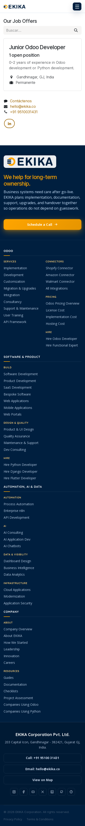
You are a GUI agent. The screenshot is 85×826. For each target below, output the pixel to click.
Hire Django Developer (20, 471)
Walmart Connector (60, 281)
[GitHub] (62, 792)
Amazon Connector (60, 275)
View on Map (42, 780)
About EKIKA (13, 636)
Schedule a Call (42, 224)
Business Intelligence (19, 568)
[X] (42, 792)
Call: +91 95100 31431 (42, 758)
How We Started (16, 642)
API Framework (15, 322)
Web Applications (16, 401)
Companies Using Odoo (21, 704)
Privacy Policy (13, 819)
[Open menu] (77, 6)
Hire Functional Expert (62, 345)
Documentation (15, 684)
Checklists (11, 691)
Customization (14, 281)
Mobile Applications (18, 407)
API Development (16, 517)
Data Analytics (14, 574)
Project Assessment (18, 698)
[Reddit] (71, 792)
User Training (13, 315)
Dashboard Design (17, 561)
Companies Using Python (22, 711)
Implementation (15, 268)
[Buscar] (76, 30)
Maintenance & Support (21, 443)
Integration (12, 295)
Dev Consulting (15, 449)
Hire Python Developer (20, 464)
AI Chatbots (12, 546)
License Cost (55, 310)
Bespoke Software (17, 394)
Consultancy (13, 302)
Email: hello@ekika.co (42, 769)
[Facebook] (23, 792)
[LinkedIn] (9, 123)
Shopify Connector (59, 268)
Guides (9, 677)
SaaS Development (18, 387)
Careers (9, 662)
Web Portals (13, 414)
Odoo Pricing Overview (62, 303)
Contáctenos (21, 101)
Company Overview (18, 629)
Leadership (12, 649)
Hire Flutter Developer (20, 478)
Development (14, 275)
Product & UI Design (19, 429)
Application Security (18, 603)
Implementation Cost (61, 317)
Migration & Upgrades (20, 288)
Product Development (20, 381)
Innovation (11, 656)
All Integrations (57, 288)
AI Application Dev (17, 539)
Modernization (14, 596)
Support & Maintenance (21, 308)
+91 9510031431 (24, 112)
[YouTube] (33, 792)
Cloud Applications (17, 589)
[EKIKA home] (42, 6)
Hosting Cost (55, 323)
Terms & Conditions (40, 819)
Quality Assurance (17, 436)
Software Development (21, 374)
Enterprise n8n (14, 510)
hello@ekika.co (23, 106)
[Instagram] (14, 792)
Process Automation (19, 504)
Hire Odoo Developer (61, 338)
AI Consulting (13, 532)
